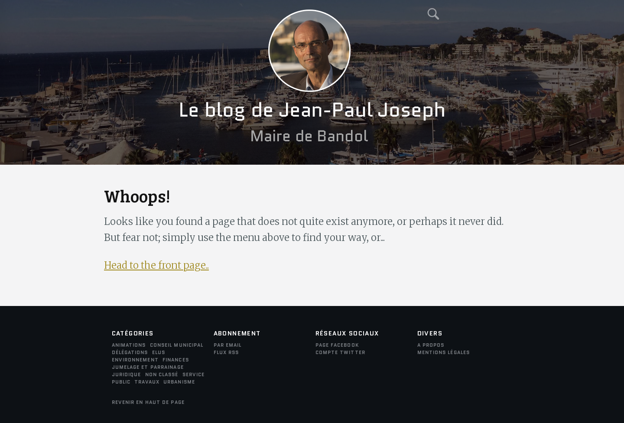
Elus (158, 352)
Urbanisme (179, 381)
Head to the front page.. (156, 265)
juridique (126, 374)
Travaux (146, 381)
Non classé (162, 374)
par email (228, 345)
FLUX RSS (226, 352)
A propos (431, 345)
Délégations (130, 352)
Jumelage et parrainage (148, 367)
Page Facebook (337, 345)
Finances (175, 359)
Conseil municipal (177, 345)
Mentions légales (443, 352)
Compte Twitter (340, 352)
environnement (135, 359)
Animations (129, 345)
